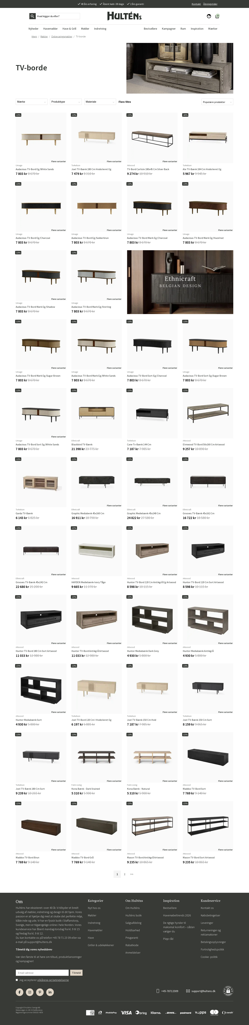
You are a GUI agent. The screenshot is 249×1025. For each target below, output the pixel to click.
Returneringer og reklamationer (211, 932)
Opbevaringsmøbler (61, 36)
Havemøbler (95, 930)
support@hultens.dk (39, 942)
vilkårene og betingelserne (53, 980)
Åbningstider (210, 4)
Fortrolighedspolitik (212, 949)
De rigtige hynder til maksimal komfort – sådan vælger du (179, 927)
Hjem (34, 36)
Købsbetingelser (210, 915)
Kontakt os (207, 908)
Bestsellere (170, 908)
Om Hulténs (132, 908)
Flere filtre (125, 102)
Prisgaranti (131, 937)
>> (131, 874)
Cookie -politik (209, 957)
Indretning (94, 923)
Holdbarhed (132, 930)
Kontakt (196, 4)
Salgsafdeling (133, 923)
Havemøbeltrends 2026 (177, 915)
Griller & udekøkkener (101, 945)
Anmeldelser (132, 952)
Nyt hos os (94, 908)
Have (91, 937)
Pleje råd (168, 939)
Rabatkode (131, 945)
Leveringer (207, 923)
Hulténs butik (133, 915)
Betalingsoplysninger (213, 942)
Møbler (44, 36)
